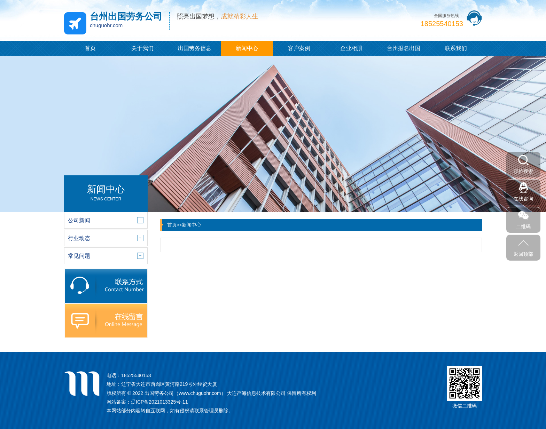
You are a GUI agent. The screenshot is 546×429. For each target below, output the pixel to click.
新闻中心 (247, 48)
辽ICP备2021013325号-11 (159, 402)
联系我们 (456, 48)
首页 (90, 48)
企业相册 (351, 48)
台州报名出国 (403, 48)
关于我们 (142, 48)
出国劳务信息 (194, 48)
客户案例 (299, 48)
